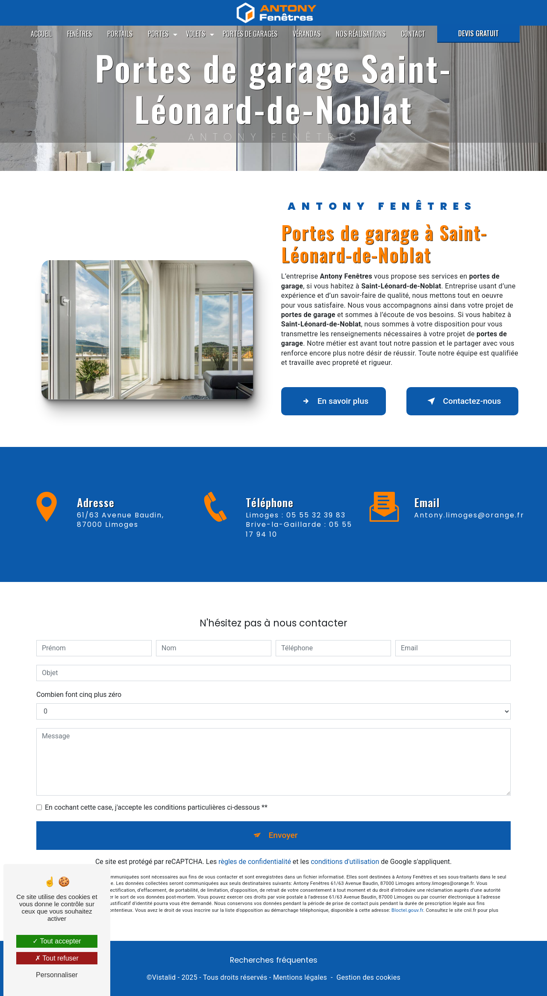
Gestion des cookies (368, 977)
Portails (119, 34)
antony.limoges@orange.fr (469, 503)
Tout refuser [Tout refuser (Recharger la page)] (57, 958)
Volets (195, 34)
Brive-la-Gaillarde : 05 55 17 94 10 (299, 541)
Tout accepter (56, 941)
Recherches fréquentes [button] (274, 960)
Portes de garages (250, 34)
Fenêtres (79, 34)
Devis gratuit (478, 33)
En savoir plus (333, 401)
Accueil (41, 34)
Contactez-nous (462, 401)
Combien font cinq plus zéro (78, 682)
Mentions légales (300, 977)
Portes (158, 34)
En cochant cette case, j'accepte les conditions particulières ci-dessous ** (156, 795)
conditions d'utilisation (345, 849)
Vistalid (164, 977)
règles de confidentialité (254, 849)
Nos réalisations (360, 34)
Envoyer (283, 823)
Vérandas (307, 34)
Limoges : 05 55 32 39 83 (296, 527)
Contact (413, 34)
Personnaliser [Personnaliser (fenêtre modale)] (57, 974)
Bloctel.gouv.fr (407, 898)
